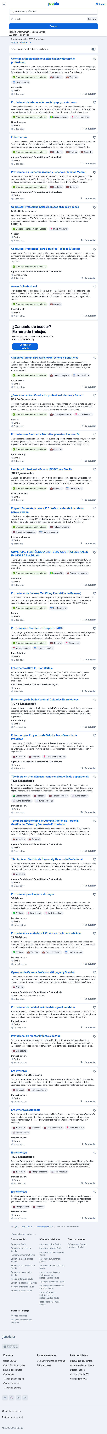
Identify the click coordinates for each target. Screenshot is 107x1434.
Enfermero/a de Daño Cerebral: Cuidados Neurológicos (45, 702)
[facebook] (5, 1398)
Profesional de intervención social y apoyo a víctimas (44, 102)
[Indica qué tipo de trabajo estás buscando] (53, 11)
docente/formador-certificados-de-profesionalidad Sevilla (49, 1298)
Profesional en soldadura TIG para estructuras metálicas (46, 936)
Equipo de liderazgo (12, 1369)
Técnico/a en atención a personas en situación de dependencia (50, 779)
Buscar (53, 26)
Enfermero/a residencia (25, 1112)
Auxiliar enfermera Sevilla (22, 1281)
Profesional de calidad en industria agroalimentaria (43, 1009)
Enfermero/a (19, 137)
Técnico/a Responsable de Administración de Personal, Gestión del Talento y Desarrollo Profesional (45, 825)
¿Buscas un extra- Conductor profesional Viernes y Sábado (47, 398)
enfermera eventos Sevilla (51, 1251)
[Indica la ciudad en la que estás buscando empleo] (53, 19)
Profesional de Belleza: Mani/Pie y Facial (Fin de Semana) (46, 596)
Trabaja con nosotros (13, 1378)
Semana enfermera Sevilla (22, 1289)
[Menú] (4, 4)
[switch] (93, 49)
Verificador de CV (78, 1378)
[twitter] (18, 1398)
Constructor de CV (79, 1374)
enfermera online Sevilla (50, 1247)
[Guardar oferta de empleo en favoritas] (94, 59)
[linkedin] (25, 1398)
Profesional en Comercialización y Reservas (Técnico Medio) (48, 172)
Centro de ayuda (11, 1383)
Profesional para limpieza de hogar (32, 896)
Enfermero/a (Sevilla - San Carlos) (32, 670)
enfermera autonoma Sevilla (51, 1284)
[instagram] (11, 1398)
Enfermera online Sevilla (21, 1293)
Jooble (20, 1427)
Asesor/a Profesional (24, 286)
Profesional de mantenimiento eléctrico (35, 1038)
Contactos (8, 1374)
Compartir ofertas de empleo (51, 1360)
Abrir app (100, 4)
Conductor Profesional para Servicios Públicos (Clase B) (45, 248)
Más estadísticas (21, 42)
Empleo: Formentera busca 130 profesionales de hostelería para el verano (47, 513)
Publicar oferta (44, 1365)
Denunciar (88, 93)
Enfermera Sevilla (18, 1247)
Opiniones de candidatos (82, 1365)
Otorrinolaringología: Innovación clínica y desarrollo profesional (43, 60)
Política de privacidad (12, 1417)
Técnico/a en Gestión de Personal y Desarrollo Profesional (47, 862)
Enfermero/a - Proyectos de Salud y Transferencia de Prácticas (44, 740)
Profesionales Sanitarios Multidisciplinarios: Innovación (45, 437)
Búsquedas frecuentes (24, 1237)
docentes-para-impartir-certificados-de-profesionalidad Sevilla (49, 1278)
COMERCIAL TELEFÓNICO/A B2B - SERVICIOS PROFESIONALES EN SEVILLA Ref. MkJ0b (49, 556)
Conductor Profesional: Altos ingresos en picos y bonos (45, 206)
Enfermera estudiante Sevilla (24, 1285)
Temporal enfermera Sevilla (23, 1257)
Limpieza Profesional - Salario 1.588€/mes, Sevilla (41, 472)
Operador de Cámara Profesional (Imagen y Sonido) (42, 975)
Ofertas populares (19, 1318)
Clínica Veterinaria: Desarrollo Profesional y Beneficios (44, 360)
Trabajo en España (12, 1387)
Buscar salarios (77, 1369)
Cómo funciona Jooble (14, 1365)
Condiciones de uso (11, 1411)
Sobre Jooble (9, 1360)
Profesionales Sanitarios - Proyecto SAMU (37, 630)
